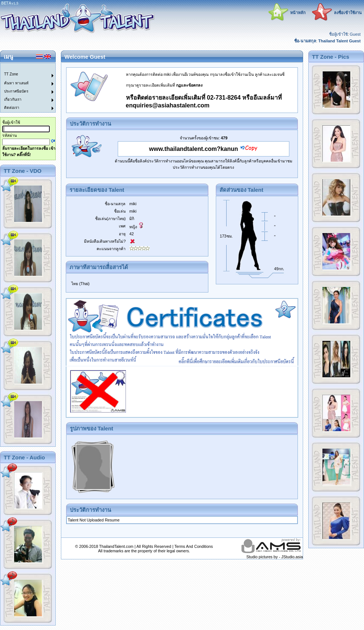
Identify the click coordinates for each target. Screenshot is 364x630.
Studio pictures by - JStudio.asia (274, 557)
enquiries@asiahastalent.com (167, 105)
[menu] (23, 87)
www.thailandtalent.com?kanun (193, 149)
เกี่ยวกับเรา (13, 99)
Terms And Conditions (193, 546)
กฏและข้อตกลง (189, 85)
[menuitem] (23, 67)
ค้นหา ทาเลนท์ (16, 83)
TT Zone (11, 74)
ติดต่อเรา (11, 108)
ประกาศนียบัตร (16, 91)
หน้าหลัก (298, 12)
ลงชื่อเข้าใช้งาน (348, 12)
